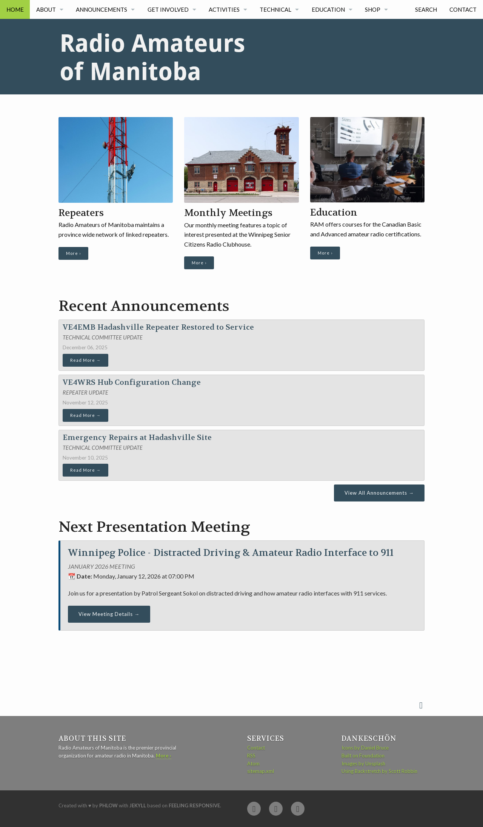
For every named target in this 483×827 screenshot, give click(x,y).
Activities (224, 9)
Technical (275, 9)
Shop (372, 9)
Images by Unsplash (363, 764)
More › (73, 253)
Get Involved (168, 9)
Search (426, 9)
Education (328, 9)
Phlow (108, 805)
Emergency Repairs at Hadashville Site (137, 437)
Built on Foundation (363, 756)
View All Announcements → (379, 493)
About (46, 9)
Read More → (85, 360)
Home (15, 9)
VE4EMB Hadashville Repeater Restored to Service (158, 327)
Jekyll (137, 805)
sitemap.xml (260, 771)
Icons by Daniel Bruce (365, 748)
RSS (251, 756)
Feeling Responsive (194, 805)
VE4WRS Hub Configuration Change (132, 382)
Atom (253, 764)
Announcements (101, 9)
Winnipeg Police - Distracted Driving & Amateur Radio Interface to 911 (231, 553)
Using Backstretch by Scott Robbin (379, 771)
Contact (463, 9)
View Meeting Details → (109, 614)
